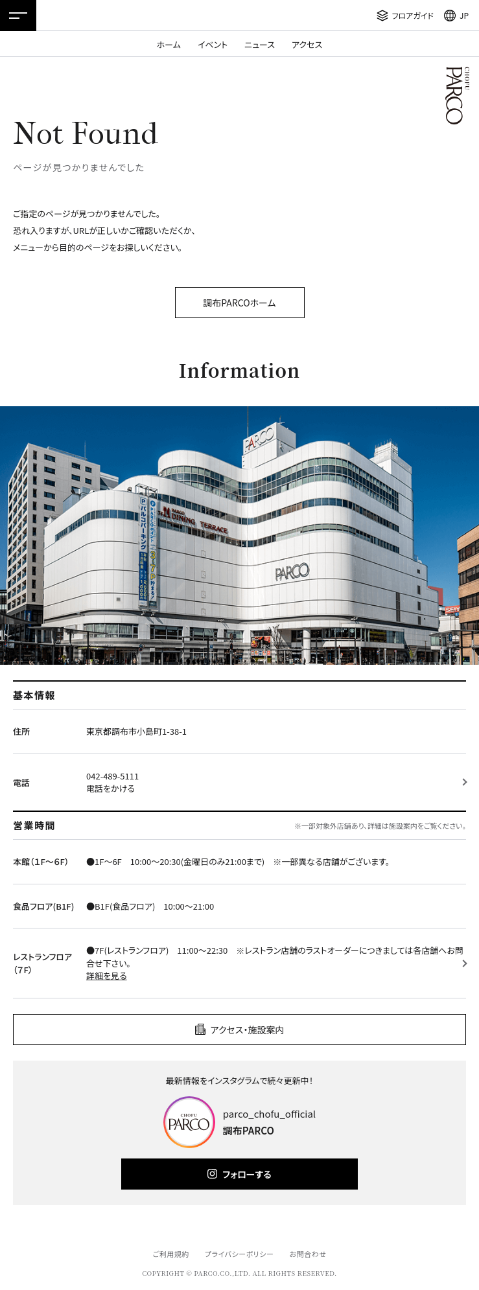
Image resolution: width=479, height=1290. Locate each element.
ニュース (259, 44)
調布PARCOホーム (239, 302)
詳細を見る (106, 975)
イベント (213, 44)
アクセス (307, 44)
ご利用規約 (170, 1254)
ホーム (169, 44)
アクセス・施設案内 (248, 1029)
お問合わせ (308, 1254)
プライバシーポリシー (239, 1254)
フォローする (246, 1174)
